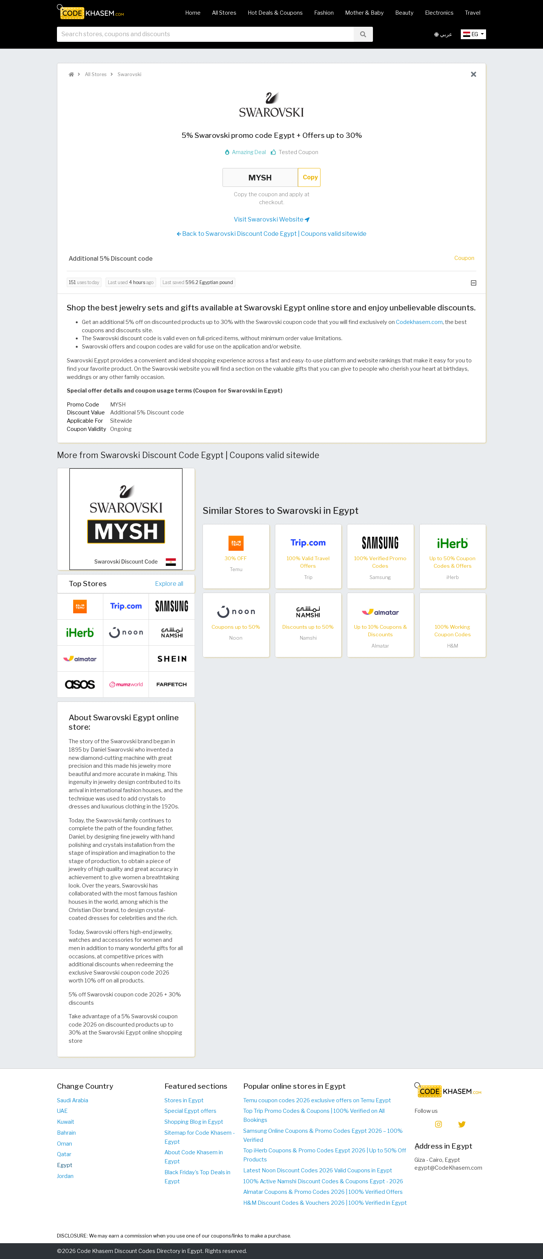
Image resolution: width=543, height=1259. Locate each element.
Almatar (380, 646)
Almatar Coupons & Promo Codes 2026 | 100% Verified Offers (323, 1192)
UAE (62, 1111)
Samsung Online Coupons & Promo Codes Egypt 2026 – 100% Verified (323, 1135)
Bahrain (66, 1132)
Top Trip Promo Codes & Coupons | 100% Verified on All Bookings (314, 1115)
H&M (452, 646)
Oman (64, 1143)
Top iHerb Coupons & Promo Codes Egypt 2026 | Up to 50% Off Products (324, 1155)
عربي (443, 37)
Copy (310, 177)
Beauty (404, 12)
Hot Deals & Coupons (275, 12)
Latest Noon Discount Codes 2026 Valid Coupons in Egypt (317, 1170)
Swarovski (129, 74)
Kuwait (65, 1121)
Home (193, 12)
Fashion (324, 12)
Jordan (65, 1176)
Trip (308, 577)
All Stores (224, 12)
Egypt (64, 1165)
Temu (236, 569)
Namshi (308, 638)
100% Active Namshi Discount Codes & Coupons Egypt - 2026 (323, 1181)
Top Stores (88, 583)
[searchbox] (205, 37)
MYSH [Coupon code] (260, 177)
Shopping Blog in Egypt (193, 1121)
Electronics (439, 12)
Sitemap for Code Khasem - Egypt (199, 1137)
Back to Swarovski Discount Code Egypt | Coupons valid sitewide (272, 234)
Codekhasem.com (419, 322)
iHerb (452, 577)
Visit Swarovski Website (272, 219)
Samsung (380, 577)
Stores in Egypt (184, 1100)
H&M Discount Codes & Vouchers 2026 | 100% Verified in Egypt (325, 1202)
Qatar (64, 1154)
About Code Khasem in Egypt (193, 1157)
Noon (235, 638)
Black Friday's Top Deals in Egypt (197, 1177)
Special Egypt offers (190, 1111)
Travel (472, 12)
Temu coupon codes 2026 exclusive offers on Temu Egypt (317, 1100)
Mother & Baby (364, 12)
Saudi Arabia (72, 1100)
